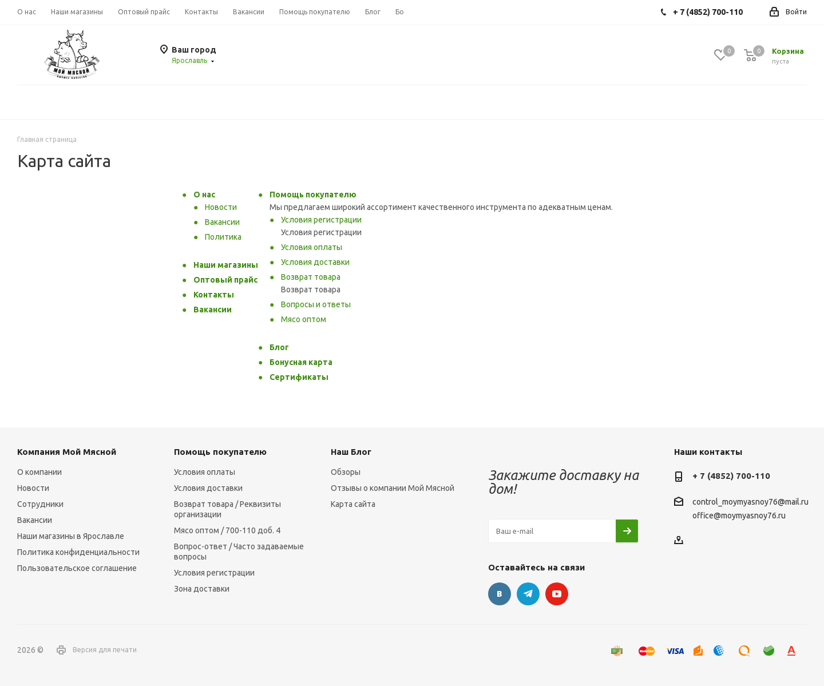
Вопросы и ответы (316, 304)
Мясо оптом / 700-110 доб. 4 (227, 530)
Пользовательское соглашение (77, 568)
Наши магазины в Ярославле (70, 536)
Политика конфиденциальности (78, 552)
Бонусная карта (301, 362)
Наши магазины (225, 264)
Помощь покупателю (313, 194)
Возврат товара (310, 276)
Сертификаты (299, 377)
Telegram (528, 593)
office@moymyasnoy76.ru (739, 515)
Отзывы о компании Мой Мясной (392, 488)
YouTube (556, 593)
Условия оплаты (311, 247)
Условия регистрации (321, 219)
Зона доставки (201, 588)
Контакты (213, 294)
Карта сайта (353, 504)
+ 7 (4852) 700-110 (731, 476)
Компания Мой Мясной (66, 452)
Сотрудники (40, 504)
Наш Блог (351, 452)
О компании (39, 472)
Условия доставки (315, 262)
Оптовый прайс (225, 279)
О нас (204, 194)
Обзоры (345, 472)
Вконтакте (499, 593)
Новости (221, 207)
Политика (223, 236)
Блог (279, 347)
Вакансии (222, 222)
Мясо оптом (303, 319)
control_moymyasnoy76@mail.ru (750, 502)
